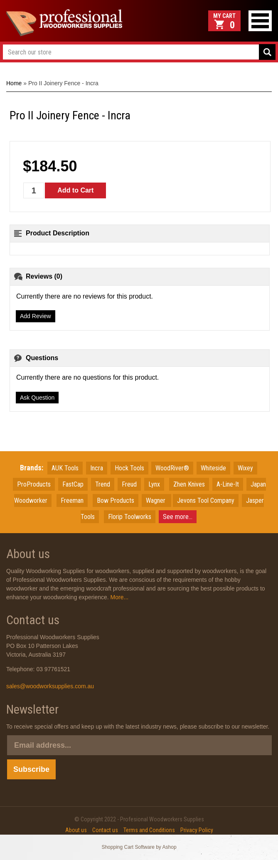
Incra (96, 468)
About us (76, 830)
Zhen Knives (189, 484)
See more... (177, 517)
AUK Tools (65, 468)
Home (14, 83)
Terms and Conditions (149, 830)
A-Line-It (227, 484)
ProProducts (34, 484)
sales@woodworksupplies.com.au (50, 686)
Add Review (35, 316)
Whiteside (213, 468)
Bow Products (115, 500)
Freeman (72, 500)
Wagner (156, 500)
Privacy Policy (196, 830)
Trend (102, 484)
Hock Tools (129, 468)
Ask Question (37, 397)
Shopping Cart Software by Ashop (138, 847)
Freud (129, 484)
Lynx (154, 484)
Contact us (105, 830)
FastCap (73, 484)
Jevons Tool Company (205, 500)
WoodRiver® (172, 468)
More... (118, 597)
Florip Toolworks (129, 517)
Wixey (245, 468)
